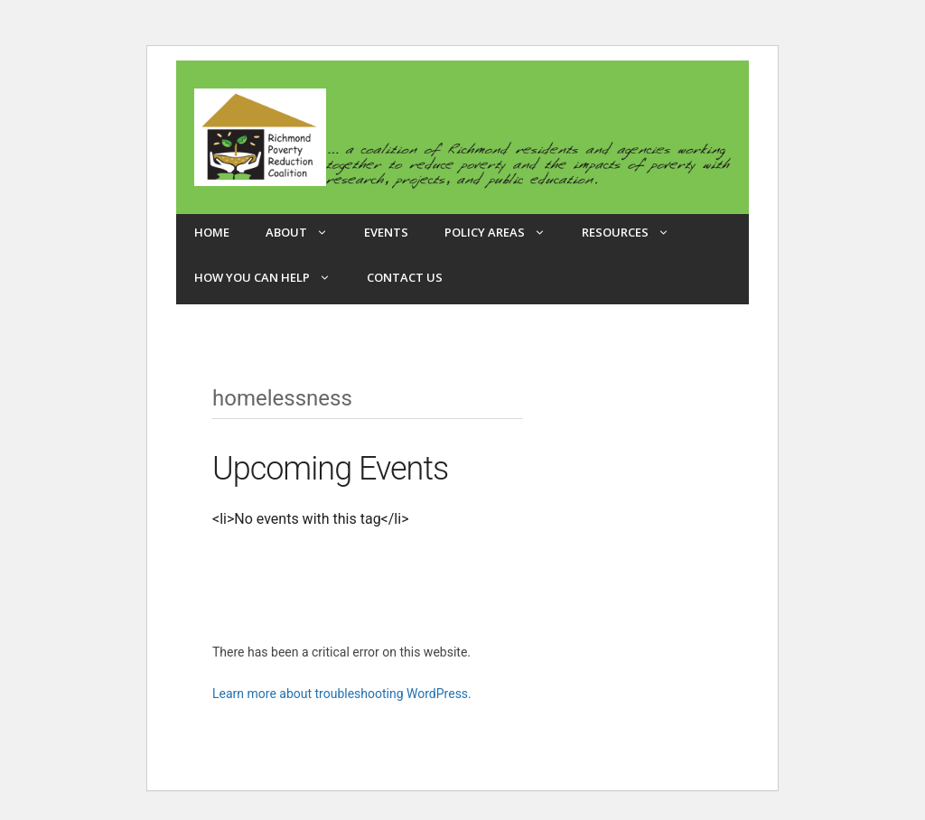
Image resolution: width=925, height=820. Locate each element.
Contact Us (405, 277)
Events (386, 232)
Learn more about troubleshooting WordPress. (342, 693)
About (306, 232)
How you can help (271, 277)
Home (211, 232)
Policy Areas (504, 232)
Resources (634, 232)
